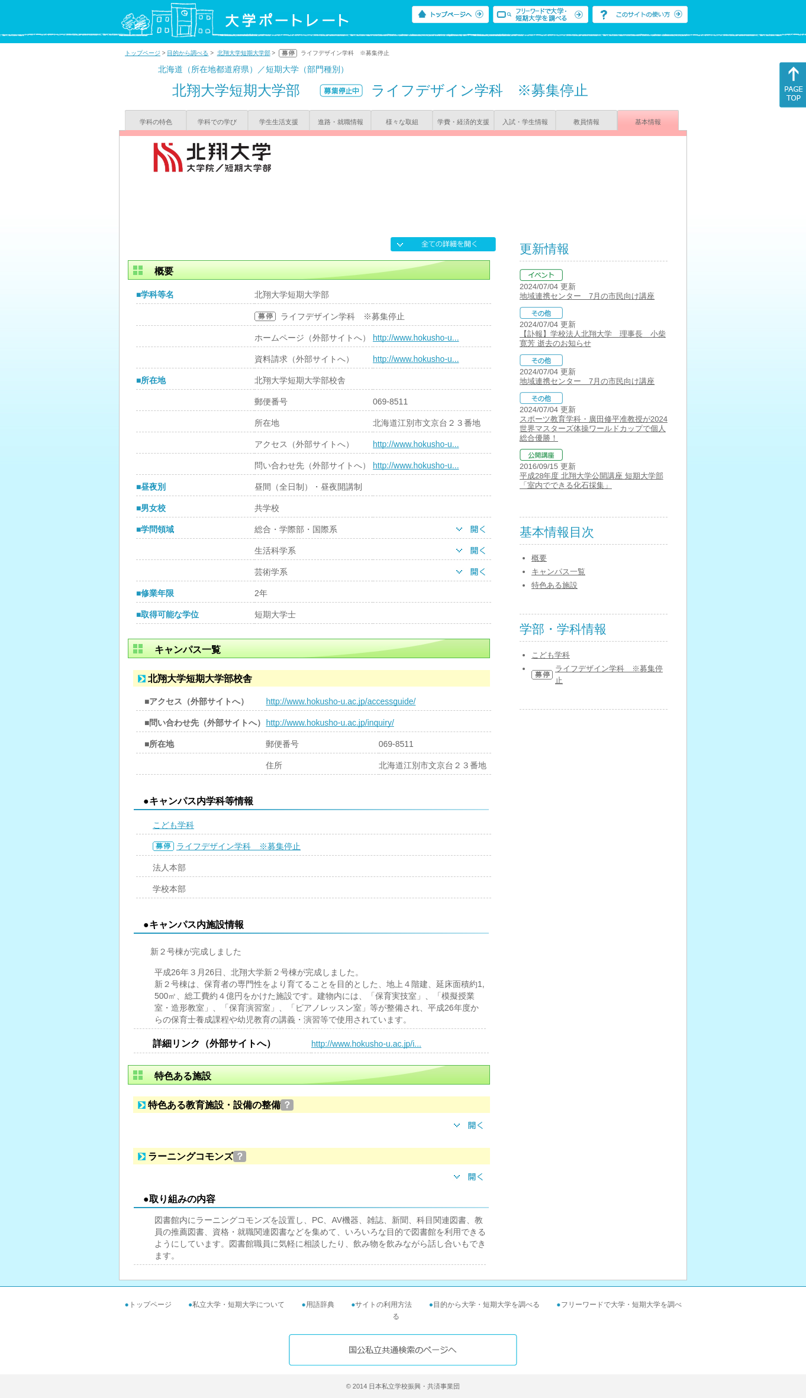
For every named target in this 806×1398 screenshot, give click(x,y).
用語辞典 (320, 1304)
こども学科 (173, 825)
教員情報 (586, 121)
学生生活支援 (278, 121)
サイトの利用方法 (383, 1304)
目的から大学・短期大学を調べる (486, 1304)
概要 (539, 558)
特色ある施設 (554, 585)
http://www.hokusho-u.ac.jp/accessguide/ (340, 701)
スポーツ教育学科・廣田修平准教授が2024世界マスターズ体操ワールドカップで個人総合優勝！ (594, 428)
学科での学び (217, 121)
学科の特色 (156, 121)
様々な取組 (402, 121)
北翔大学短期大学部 (243, 53)
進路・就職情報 (340, 121)
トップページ (142, 53)
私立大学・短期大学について (238, 1304)
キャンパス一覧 (558, 571)
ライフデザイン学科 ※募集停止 (238, 846)
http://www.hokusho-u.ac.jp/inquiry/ (330, 722)
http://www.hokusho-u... (416, 337)
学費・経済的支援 (463, 121)
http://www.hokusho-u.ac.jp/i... (366, 1043)
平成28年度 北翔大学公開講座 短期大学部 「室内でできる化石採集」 (591, 480)
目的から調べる (187, 53)
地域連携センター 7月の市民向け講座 (587, 296)
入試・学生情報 (525, 121)
